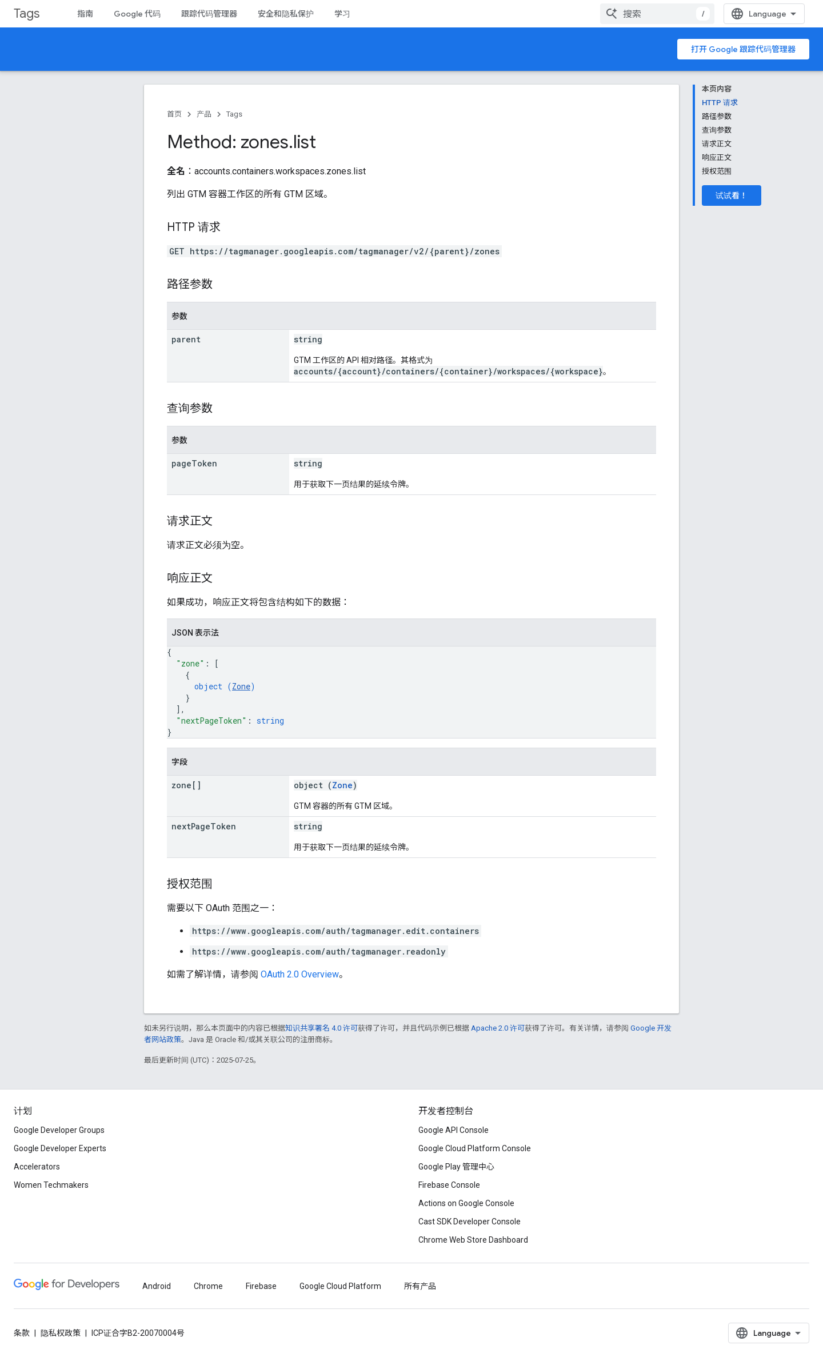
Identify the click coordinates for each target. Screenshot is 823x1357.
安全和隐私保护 (286, 14)
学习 (342, 14)
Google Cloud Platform (340, 1286)
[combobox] (657, 13)
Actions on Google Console (466, 1203)
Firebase (261, 1286)
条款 (22, 1333)
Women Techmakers (51, 1185)
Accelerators (37, 1166)
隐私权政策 (61, 1333)
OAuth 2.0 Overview (300, 974)
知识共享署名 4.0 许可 (321, 1028)
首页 (174, 114)
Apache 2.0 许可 (498, 1028)
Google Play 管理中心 (456, 1166)
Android (156, 1286)
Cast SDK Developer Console (469, 1221)
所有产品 (420, 1286)
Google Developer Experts (60, 1148)
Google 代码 (137, 14)
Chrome (208, 1286)
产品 (204, 114)
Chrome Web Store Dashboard (473, 1239)
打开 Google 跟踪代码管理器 (743, 49)
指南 (85, 14)
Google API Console (453, 1130)
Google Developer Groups (59, 1130)
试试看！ (732, 195)
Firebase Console (449, 1185)
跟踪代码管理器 (209, 14)
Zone (241, 686)
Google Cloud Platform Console (474, 1148)
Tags (26, 13)
